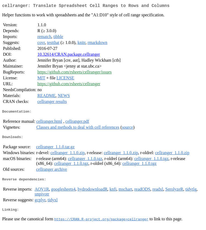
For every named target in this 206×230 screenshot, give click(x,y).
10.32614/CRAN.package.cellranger (68, 55)
